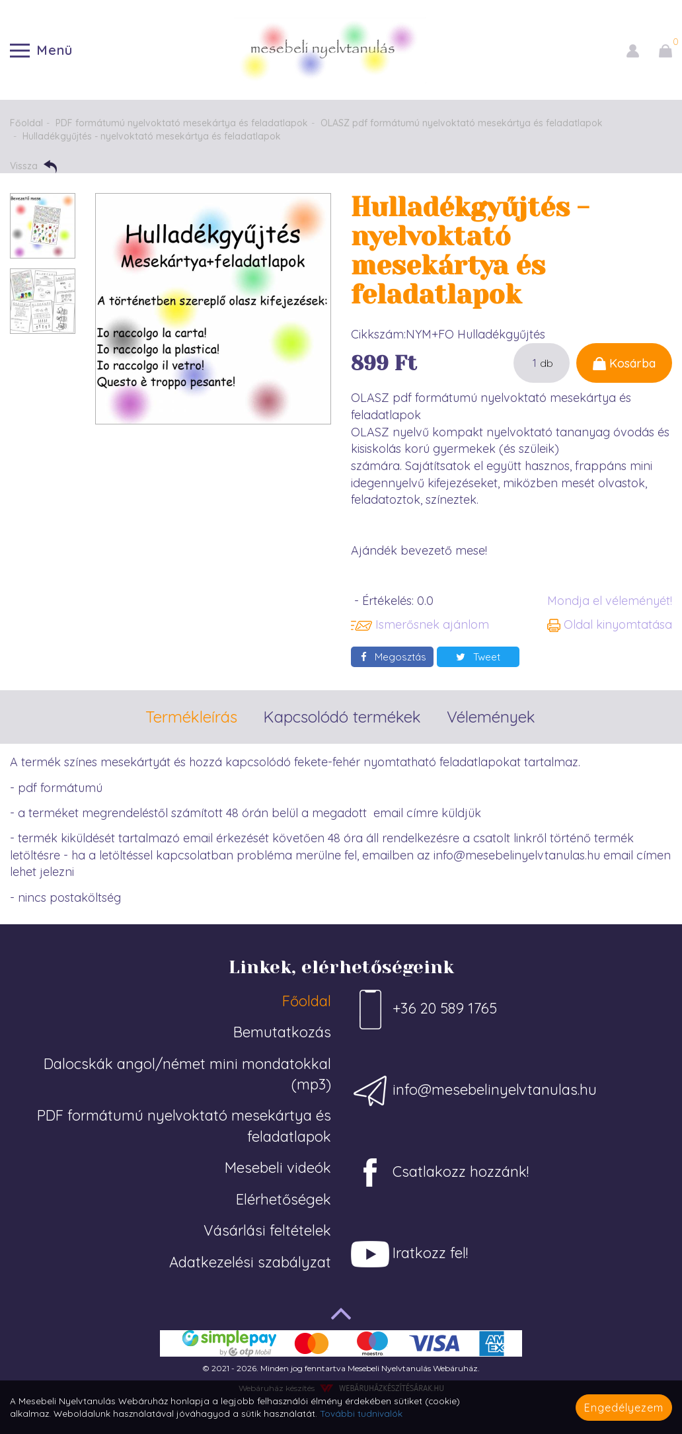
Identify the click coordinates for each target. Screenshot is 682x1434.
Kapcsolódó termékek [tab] (342, 717)
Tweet (478, 657)
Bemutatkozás (282, 1032)
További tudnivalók (361, 1413)
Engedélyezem (623, 1407)
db (546, 363)
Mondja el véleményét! (609, 600)
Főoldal (26, 123)
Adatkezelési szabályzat (250, 1262)
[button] (633, 50)
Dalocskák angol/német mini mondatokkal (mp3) (187, 1074)
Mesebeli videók (278, 1167)
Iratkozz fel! (409, 1254)
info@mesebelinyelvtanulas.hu (474, 1091)
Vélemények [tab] (491, 717)
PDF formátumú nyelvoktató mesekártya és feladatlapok (182, 123)
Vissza (33, 166)
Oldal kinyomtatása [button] (609, 624)
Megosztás (393, 657)
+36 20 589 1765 (424, 1009)
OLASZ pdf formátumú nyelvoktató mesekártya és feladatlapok (462, 123)
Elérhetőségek (283, 1199)
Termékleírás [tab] (191, 717)
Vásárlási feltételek (267, 1230)
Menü (41, 50)
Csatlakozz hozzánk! (440, 1173)
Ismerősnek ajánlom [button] (420, 624)
